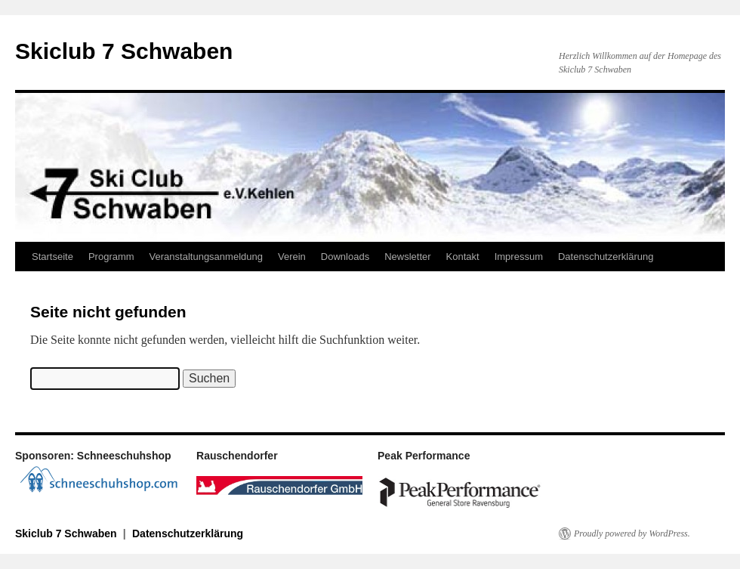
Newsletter (407, 256)
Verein (292, 256)
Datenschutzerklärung (605, 256)
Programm (111, 256)
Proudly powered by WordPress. (632, 533)
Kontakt (462, 256)
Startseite (52, 256)
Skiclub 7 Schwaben (124, 51)
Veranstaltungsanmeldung (206, 256)
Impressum (519, 256)
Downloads (345, 256)
